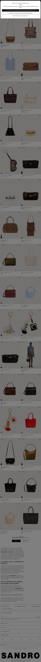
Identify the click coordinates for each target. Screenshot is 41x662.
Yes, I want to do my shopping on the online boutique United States (20, 10)
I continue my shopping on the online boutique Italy (20, 13)
